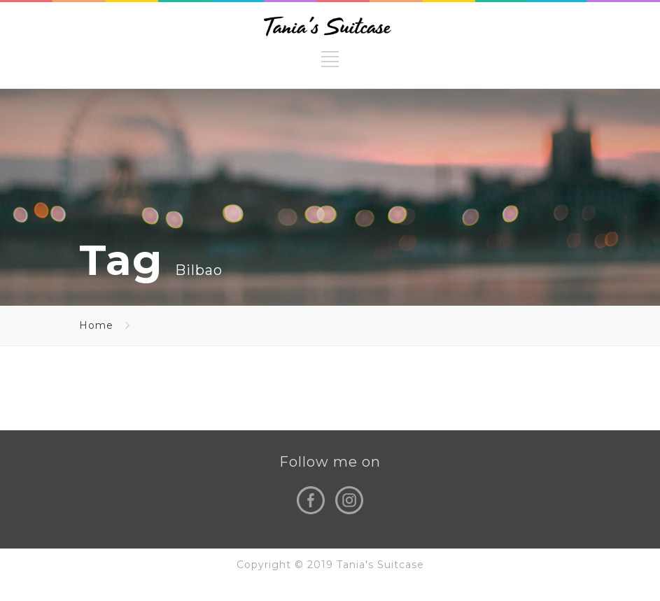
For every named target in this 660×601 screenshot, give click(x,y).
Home (96, 325)
